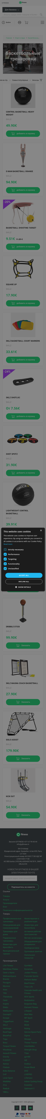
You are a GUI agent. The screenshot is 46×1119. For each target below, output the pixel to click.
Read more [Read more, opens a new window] (8, 544)
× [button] (41, 531)
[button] (23, 587)
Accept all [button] (24, 575)
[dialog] (23, 559)
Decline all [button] (24, 581)
